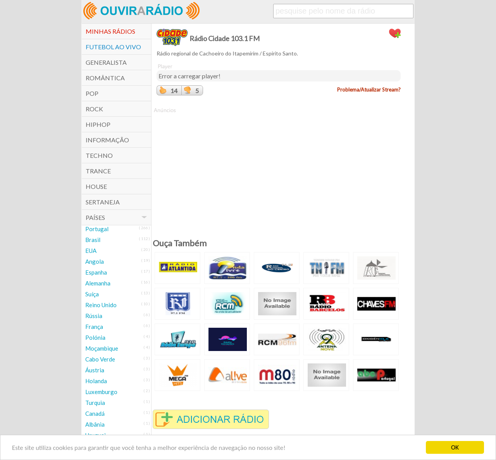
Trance (98, 171)
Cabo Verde (100, 359)
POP (92, 93)
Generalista (106, 62)
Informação (107, 140)
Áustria (94, 370)
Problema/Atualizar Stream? (369, 89)
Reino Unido (101, 304)
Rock (94, 108)
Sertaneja (103, 202)
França (94, 326)
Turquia (95, 402)
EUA (90, 250)
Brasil (92, 239)
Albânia (95, 424)
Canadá (95, 413)
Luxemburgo (101, 391)
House (96, 186)
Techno (99, 155)
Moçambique (101, 348)
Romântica (105, 77)
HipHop (98, 124)
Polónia (95, 337)
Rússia (93, 315)
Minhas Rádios (110, 31)
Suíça (92, 294)
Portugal (96, 228)
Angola (94, 261)
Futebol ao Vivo (113, 46)
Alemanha (97, 283)
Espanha (96, 272)
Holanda (96, 380)
